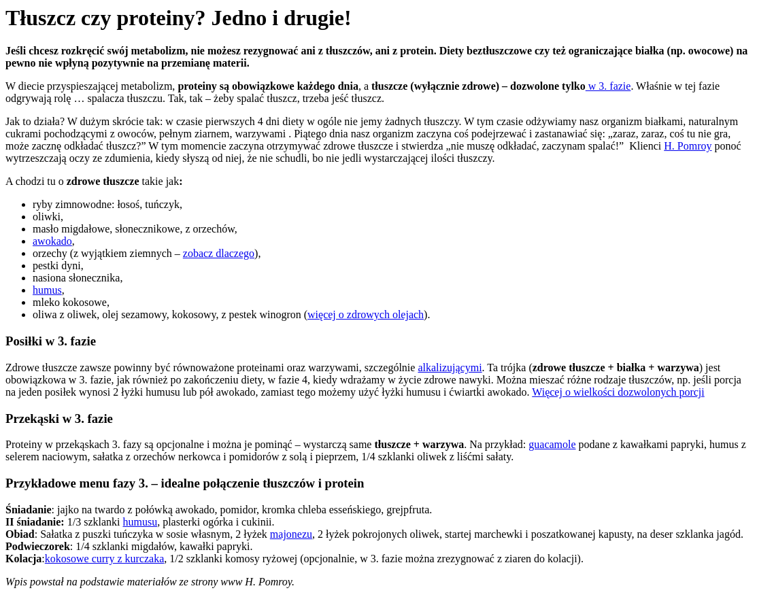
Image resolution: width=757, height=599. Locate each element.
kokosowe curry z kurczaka (104, 558)
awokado (52, 241)
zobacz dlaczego (218, 253)
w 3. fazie (608, 86)
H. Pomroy (687, 146)
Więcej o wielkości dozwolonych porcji (618, 392)
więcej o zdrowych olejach (365, 314)
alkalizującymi (450, 367)
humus (47, 290)
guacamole (551, 444)
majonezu (291, 534)
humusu (139, 522)
